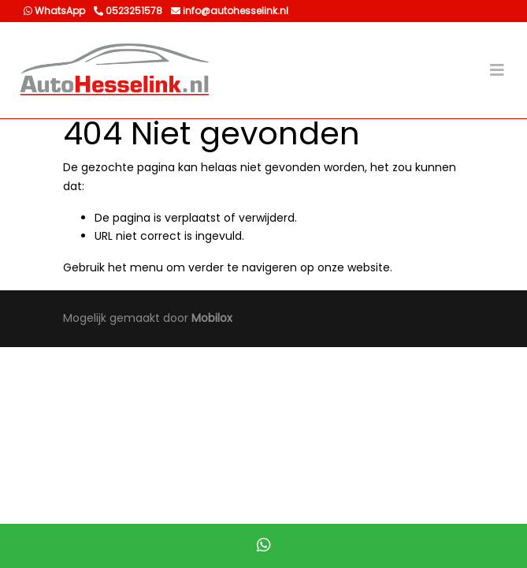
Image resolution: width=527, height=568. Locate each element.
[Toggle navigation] (497, 70)
